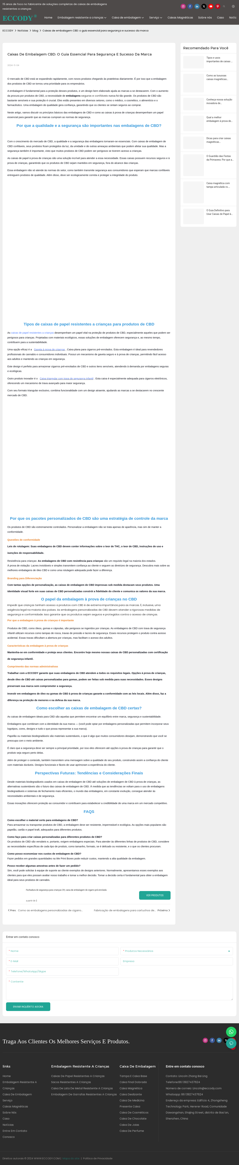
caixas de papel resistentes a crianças (32, 332)
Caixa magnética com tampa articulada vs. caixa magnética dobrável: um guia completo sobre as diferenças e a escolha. (219, 185)
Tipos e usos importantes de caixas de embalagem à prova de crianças (220, 59)
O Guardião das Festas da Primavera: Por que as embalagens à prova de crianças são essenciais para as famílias (220, 158)
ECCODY (8, 30)
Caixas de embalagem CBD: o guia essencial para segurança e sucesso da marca (95, 30)
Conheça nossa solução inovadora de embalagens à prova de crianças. (219, 101)
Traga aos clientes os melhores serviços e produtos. (66, 1041)
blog (35, 30)
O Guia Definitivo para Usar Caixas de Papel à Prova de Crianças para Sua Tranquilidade (219, 212)
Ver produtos (154, 895)
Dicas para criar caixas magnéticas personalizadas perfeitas (220, 140)
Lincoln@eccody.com (207, 1088)
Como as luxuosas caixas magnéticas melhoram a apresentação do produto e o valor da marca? (220, 77)
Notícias (23, 30)
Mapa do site (71, 1158)
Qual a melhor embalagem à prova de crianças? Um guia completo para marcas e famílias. (220, 119)
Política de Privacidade (97, 1158)
